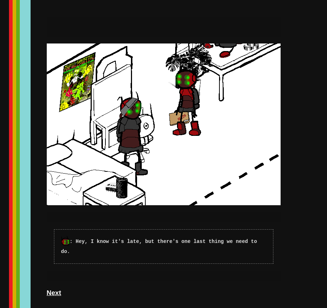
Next (54, 292)
